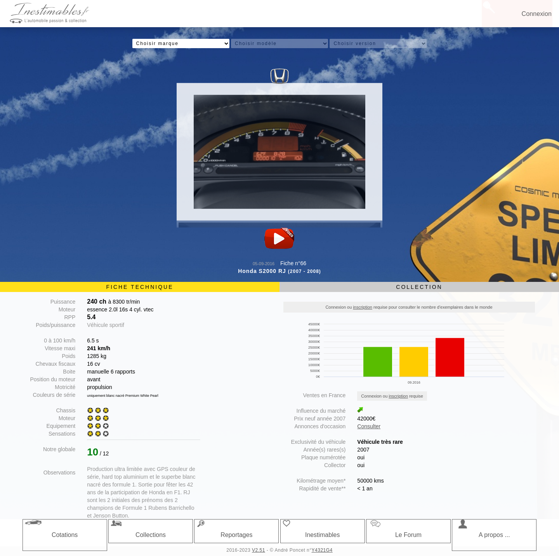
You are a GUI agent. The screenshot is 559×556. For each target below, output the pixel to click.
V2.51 (258, 550)
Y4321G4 (322, 550)
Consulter (368, 426)
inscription (362, 307)
